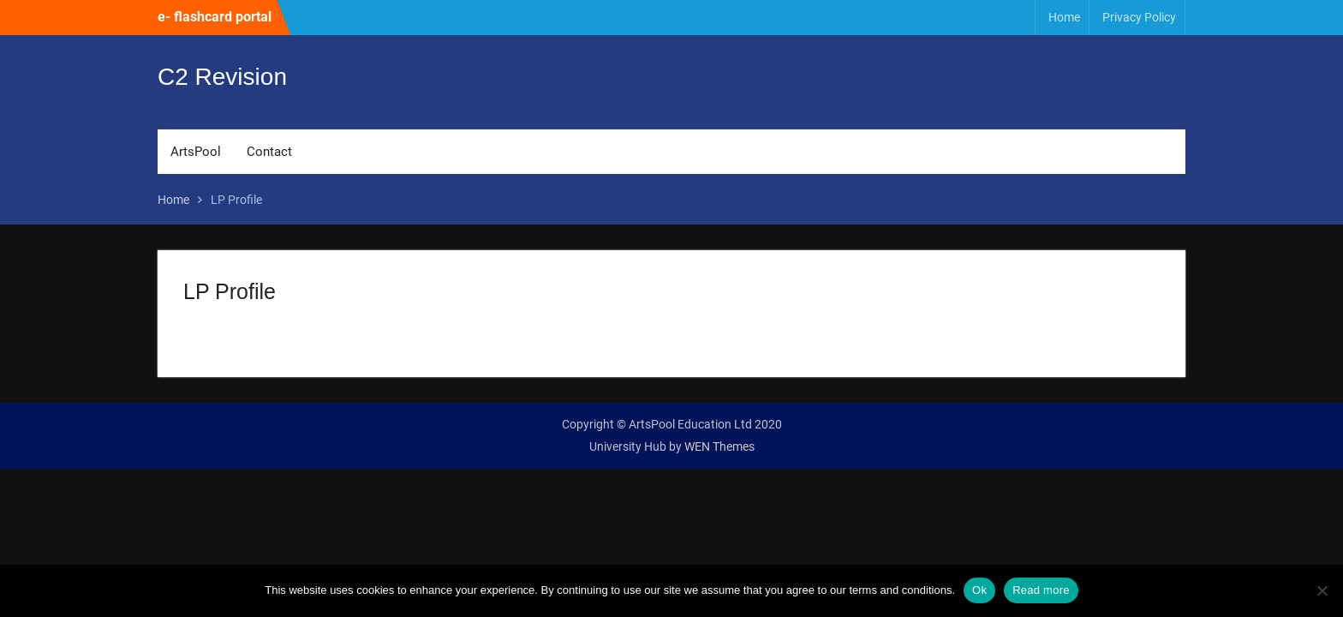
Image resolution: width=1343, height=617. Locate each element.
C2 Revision (222, 78)
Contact (269, 153)
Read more (1041, 590)
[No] (1321, 590)
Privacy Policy (1139, 17)
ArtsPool (195, 153)
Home (1064, 17)
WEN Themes (719, 446)
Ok (979, 590)
